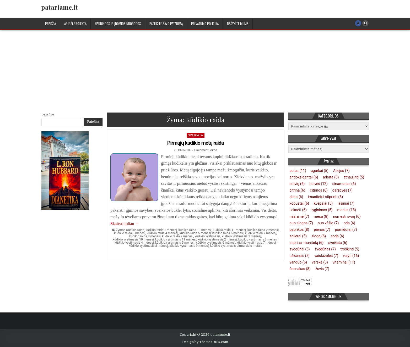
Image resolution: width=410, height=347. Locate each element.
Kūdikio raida (135, 230)
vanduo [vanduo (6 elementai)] (298, 262)
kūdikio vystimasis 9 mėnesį (189, 245)
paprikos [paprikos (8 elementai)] (299, 229)
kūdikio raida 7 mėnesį (260, 233)
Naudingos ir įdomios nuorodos (118, 23)
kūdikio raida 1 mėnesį (161, 230)
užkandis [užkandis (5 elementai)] (300, 256)
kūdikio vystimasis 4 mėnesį (134, 242)
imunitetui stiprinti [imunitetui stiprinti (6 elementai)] (325, 197)
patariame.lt (59, 7)
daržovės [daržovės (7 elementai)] (342, 190)
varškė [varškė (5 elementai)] (320, 262)
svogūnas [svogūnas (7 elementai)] (325, 249)
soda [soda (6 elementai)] (337, 236)
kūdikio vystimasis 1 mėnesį (241, 236)
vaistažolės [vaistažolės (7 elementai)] (326, 256)
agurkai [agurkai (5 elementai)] (319, 171)
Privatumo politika (205, 23)
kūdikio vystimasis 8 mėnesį (148, 245)
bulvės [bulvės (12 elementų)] (318, 184)
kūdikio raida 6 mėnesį (228, 233)
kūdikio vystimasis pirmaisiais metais (236, 245)
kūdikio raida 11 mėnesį (229, 230)
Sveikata (195, 135)
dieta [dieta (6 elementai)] (296, 197)
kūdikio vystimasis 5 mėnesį (175, 242)
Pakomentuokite (205, 150)
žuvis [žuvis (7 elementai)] (322, 269)
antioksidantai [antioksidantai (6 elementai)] (304, 177)
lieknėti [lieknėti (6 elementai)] (298, 210)
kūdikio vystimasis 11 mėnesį (175, 239)
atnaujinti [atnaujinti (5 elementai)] (353, 177)
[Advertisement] (205, 69)
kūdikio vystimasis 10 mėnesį (133, 239)
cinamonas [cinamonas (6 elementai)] (344, 184)
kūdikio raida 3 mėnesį (129, 233)
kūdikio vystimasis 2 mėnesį (217, 239)
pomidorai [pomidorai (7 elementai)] (346, 229)
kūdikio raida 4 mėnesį (162, 233)
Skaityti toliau (124, 223)
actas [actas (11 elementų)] (298, 171)
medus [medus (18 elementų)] (346, 210)
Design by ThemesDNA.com (205, 342)
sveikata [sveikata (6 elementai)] (337, 242)
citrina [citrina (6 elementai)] (297, 190)
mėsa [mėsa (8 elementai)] (321, 216)
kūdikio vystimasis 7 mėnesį (256, 242)
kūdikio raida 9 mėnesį (177, 236)
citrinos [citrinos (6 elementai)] (318, 190)
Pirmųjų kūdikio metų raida (195, 143)
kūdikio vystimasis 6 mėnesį (215, 242)
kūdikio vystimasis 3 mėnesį (258, 239)
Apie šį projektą (75, 23)
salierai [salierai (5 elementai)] (298, 236)
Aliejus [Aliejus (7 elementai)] (341, 171)
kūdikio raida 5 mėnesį (195, 233)
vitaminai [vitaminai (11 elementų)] (344, 262)
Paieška (48, 115)
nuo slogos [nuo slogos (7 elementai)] (301, 223)
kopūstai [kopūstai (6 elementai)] (299, 203)
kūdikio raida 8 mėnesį (144, 236)
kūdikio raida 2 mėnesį (263, 230)
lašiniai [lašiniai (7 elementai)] (345, 203)
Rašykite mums (238, 23)
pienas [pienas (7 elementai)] (322, 229)
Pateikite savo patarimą (166, 23)
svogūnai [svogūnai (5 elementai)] (300, 249)
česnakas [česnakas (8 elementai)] (300, 269)
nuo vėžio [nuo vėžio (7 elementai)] (328, 223)
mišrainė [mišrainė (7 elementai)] (299, 216)
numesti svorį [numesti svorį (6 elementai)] (347, 216)
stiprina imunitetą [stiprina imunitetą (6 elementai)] (307, 242)
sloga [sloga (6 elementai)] (318, 236)
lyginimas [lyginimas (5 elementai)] (321, 210)
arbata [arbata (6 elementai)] (331, 177)
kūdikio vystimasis (207, 236)
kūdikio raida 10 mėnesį (195, 230)
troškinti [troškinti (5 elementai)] (350, 249)
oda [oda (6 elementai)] (349, 223)
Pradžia (50, 23)
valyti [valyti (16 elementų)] (351, 256)
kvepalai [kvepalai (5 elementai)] (323, 203)
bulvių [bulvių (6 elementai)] (297, 184)
